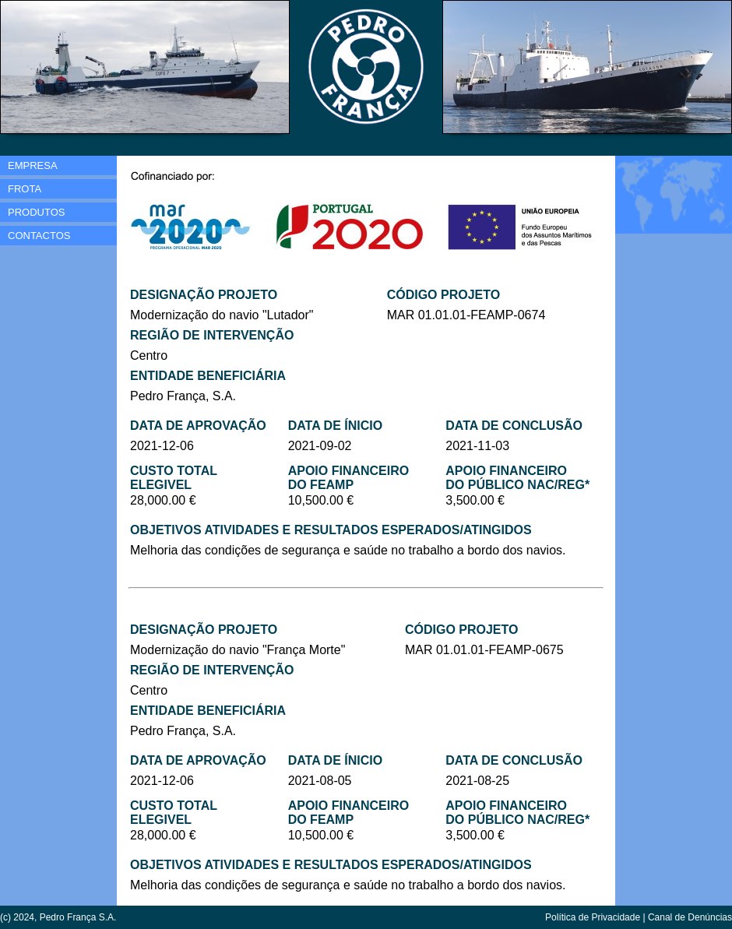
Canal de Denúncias (690, 917)
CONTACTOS (39, 235)
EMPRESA (33, 165)
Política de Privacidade (592, 917)
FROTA (24, 189)
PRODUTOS (36, 212)
